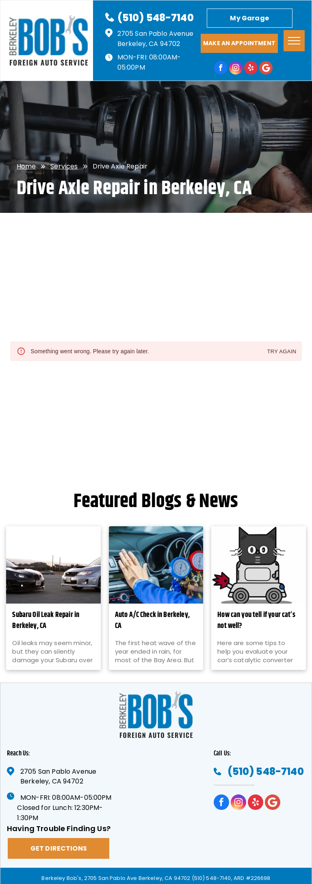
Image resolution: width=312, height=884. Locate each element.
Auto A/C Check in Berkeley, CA (152, 621)
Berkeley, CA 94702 (148, 43)
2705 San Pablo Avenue (155, 33)
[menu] (294, 40)
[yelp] (251, 69)
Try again (281, 352)
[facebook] (221, 69)
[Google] (266, 69)
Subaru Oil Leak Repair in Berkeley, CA (45, 621)
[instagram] (236, 69)
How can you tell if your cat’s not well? (256, 621)
